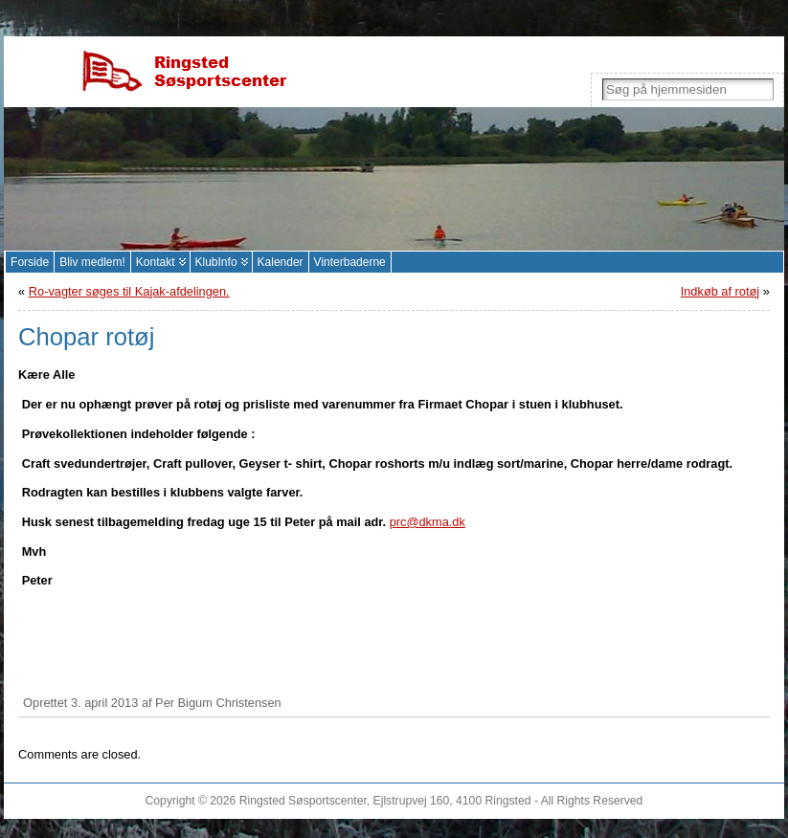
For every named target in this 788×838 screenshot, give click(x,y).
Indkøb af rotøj (720, 291)
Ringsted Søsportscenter (303, 800)
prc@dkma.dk (427, 522)
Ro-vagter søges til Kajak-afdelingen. (129, 291)
